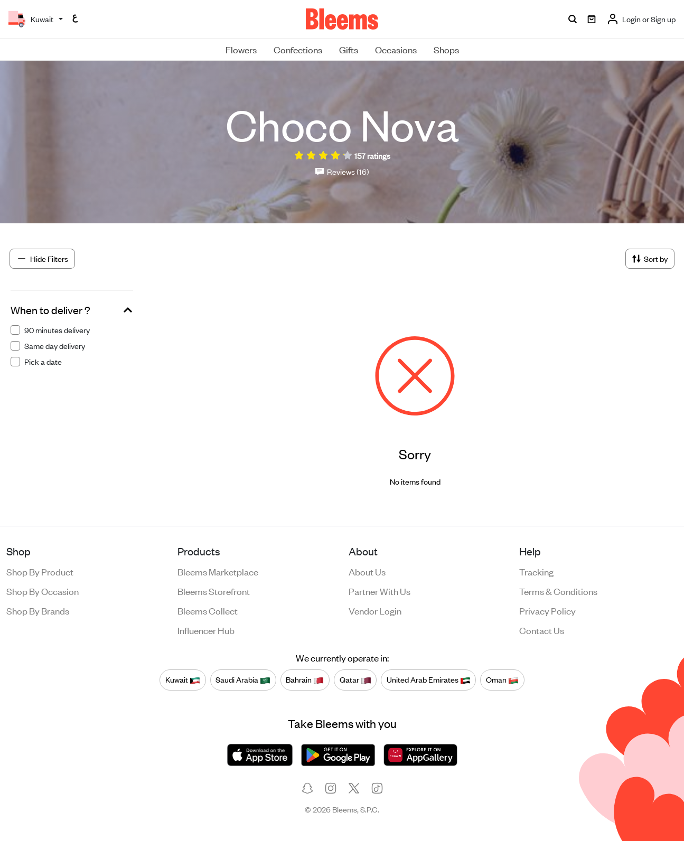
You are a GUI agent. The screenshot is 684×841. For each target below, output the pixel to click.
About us (367, 571)
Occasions (396, 49)
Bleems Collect (207, 610)
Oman (502, 680)
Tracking (536, 571)
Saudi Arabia (242, 680)
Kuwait (182, 680)
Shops (446, 49)
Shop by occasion (42, 590)
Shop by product (39, 571)
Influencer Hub (206, 629)
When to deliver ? (50, 310)
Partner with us (379, 590)
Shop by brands (37, 610)
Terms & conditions (558, 590)
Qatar (355, 680)
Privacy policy (547, 610)
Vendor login (375, 610)
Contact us (541, 629)
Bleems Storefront (213, 590)
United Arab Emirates (429, 680)
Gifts (348, 49)
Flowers (241, 49)
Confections (298, 49)
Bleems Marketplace (217, 571)
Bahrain (305, 680)
